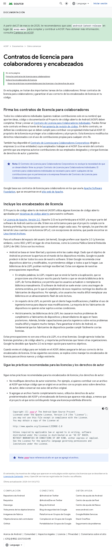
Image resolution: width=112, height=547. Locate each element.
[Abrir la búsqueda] (61, 3)
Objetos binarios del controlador (18, 519)
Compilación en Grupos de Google (56, 519)
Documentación (14, 12)
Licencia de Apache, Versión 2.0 (23, 219)
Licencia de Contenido (13, 476)
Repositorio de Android (14, 495)
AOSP (6, 46)
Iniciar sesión (100, 3)
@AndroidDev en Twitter (51, 500)
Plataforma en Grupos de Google (55, 514)
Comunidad (29, 534)
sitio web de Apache (52, 191)
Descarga (8, 505)
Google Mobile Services (87, 514)
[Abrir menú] (5, 3)
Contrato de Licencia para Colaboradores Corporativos (59, 142)
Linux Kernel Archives (15, 233)
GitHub (7, 523)
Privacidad (73, 534)
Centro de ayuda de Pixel (87, 500)
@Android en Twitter (49, 495)
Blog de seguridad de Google (53, 509)
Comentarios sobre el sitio (93, 534)
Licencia (61, 534)
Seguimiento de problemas (88, 523)
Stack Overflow (83, 519)
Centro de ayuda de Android (89, 495)
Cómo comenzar (34, 46)
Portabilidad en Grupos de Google (55, 523)
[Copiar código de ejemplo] (106, 408)
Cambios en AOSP (23, 32)
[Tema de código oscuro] (103, 408)
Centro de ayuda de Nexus (88, 505)
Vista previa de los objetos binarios (19, 509)
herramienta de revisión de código (60, 126)
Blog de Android (47, 505)
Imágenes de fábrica (13, 514)
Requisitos (8, 500)
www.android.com (84, 509)
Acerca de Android (12, 534)
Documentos (17, 46)
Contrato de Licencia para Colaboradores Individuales (62, 123)
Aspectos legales (46, 534)
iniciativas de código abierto (34, 214)
